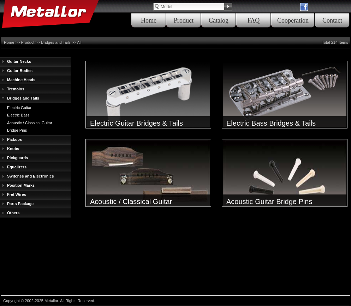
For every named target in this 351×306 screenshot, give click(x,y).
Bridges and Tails (56, 42)
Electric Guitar (19, 108)
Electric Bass (18, 115)
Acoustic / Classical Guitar (29, 123)
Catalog (218, 20)
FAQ (254, 20)
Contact (332, 20)
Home (148, 20)
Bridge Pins (17, 130)
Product (184, 20)
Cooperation (293, 20)
